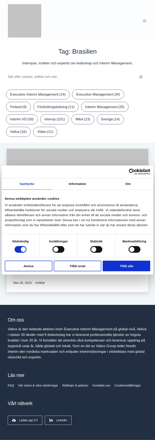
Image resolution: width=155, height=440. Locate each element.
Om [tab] (128, 183)
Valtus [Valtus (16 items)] (18, 132)
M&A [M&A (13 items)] (83, 119)
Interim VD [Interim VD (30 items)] (22, 119)
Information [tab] (77, 183)
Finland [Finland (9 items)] (18, 107)
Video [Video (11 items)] (45, 132)
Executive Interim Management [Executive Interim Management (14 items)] (38, 94)
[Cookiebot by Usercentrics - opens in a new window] (132, 171)
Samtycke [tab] (27, 183)
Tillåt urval (77, 266)
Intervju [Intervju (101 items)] (54, 119)
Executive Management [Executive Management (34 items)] (98, 94)
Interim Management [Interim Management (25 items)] (104, 107)
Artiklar (40, 282)
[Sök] (141, 77)
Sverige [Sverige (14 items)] (110, 119)
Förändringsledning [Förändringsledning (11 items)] (55, 107)
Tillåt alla (126, 266)
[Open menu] (144, 20)
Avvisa (29, 266)
